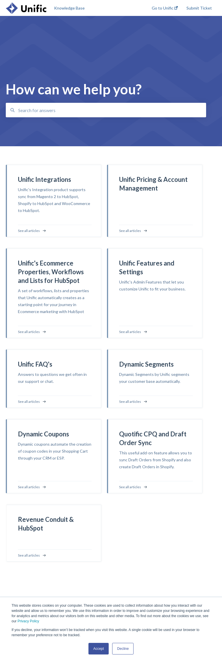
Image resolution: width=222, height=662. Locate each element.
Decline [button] (123, 649)
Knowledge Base (69, 8)
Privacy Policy (28, 621)
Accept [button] (98, 649)
